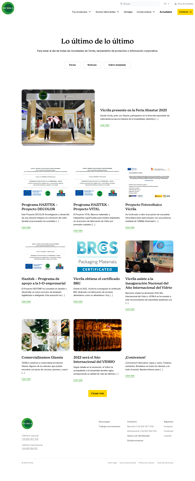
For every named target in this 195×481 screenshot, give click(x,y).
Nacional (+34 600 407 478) (140, 426)
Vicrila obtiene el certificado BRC (96, 281)
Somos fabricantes (108, 12)
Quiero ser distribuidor (138, 436)
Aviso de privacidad (128, 463)
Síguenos (168, 421)
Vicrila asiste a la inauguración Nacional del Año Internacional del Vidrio (148, 283)
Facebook (168, 431)
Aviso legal (112, 463)
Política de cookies (146, 463)
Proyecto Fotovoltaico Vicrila (143, 207)
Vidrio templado (117, 64)
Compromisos (146, 12)
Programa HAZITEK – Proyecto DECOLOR (40, 207)
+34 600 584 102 (29, 448)
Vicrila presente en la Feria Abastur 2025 (133, 110)
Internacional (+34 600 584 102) (142, 431)
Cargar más (97, 393)
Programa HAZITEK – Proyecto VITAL (91, 207)
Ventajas (128, 11)
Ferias (72, 64)
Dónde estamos (135, 440)
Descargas (104, 421)
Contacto (185, 12)
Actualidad (166, 11)
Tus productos (81, 12)
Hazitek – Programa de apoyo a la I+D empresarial (44, 281)
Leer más (104, 125)
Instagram (168, 426)
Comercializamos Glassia (42, 357)
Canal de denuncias (165, 463)
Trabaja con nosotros (109, 426)
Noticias (92, 64)
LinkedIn (168, 436)
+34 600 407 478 (30, 439)
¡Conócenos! (135, 357)
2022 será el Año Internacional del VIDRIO (94, 360)
